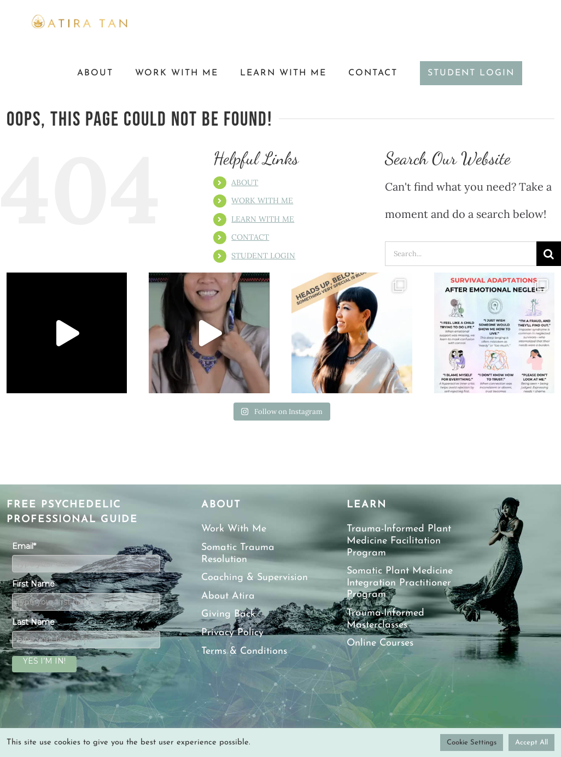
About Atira (228, 596)
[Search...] (460, 253)
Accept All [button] (531, 742)
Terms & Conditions (244, 651)
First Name (33, 584)
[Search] (548, 253)
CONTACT (250, 237)
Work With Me (233, 529)
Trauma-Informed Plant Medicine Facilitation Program (399, 541)
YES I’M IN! (44, 661)
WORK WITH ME (262, 200)
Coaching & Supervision (254, 577)
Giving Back (228, 614)
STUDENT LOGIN (263, 256)
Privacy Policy (232, 633)
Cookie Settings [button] (471, 742)
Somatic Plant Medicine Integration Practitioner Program (400, 583)
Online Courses (380, 643)
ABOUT (244, 182)
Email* (24, 546)
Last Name (33, 622)
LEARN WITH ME (262, 219)
